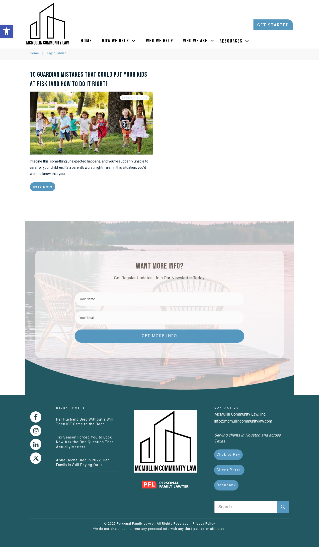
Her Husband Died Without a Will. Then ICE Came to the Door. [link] (85, 422)
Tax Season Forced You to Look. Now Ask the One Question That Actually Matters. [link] (84, 442)
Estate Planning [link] (135, 117)
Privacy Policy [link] (204, 523)
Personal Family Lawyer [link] (136, 523)
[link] (6, 31)
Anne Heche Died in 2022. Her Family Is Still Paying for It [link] (82, 463)
